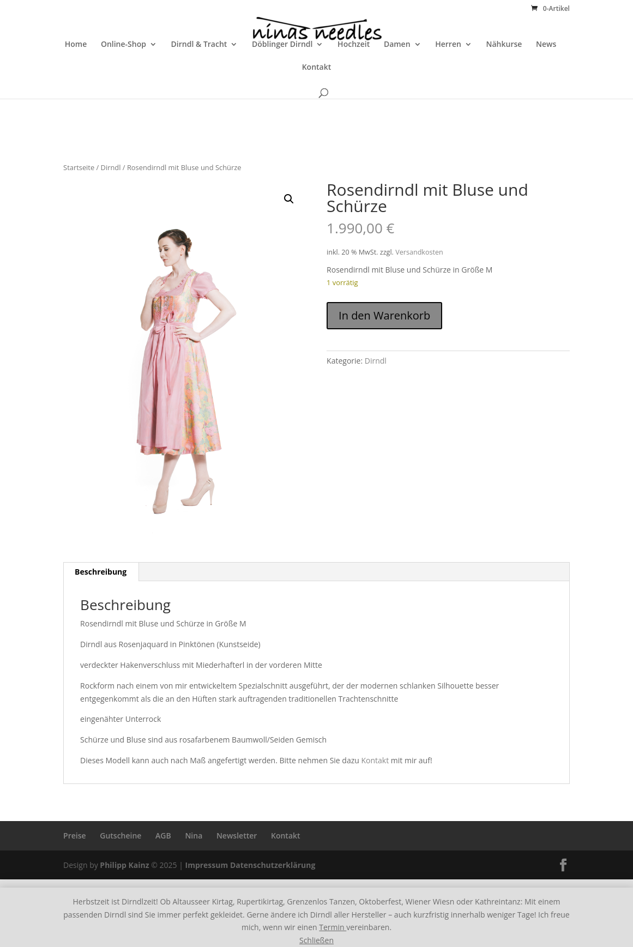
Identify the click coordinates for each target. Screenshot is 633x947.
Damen (397, 75)
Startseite (78, 167)
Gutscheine (120, 835)
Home (76, 75)
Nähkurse (504, 75)
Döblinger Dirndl (282, 75)
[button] (289, 199)
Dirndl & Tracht (199, 75)
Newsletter (236, 835)
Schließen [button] (316, 940)
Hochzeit (353, 75)
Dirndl (111, 167)
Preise (74, 835)
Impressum (206, 865)
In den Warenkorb (384, 315)
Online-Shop (123, 75)
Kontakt (316, 98)
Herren (448, 75)
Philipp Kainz (124, 865)
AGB (163, 835)
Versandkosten (419, 252)
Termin (332, 927)
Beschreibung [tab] (100, 571)
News (546, 75)
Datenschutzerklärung (273, 865)
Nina (193, 835)
